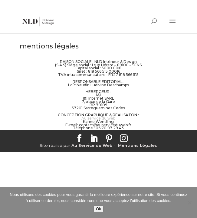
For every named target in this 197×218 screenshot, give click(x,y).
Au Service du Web (92, 145)
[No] (189, 203)
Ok (98, 208)
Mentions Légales (137, 145)
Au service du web (98, 118)
